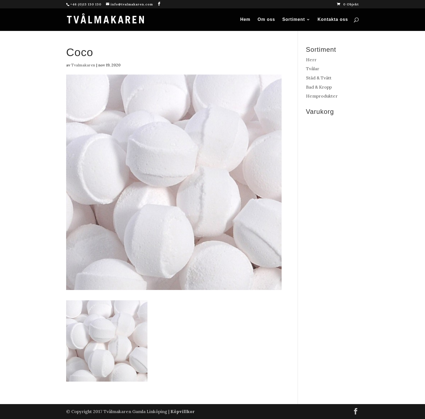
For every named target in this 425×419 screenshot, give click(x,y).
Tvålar (312, 68)
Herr (311, 59)
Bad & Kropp (319, 87)
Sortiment (293, 20)
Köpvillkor (182, 411)
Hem (245, 20)
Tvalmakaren (83, 65)
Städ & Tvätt (318, 77)
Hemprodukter (322, 96)
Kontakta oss (333, 20)
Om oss (266, 20)
